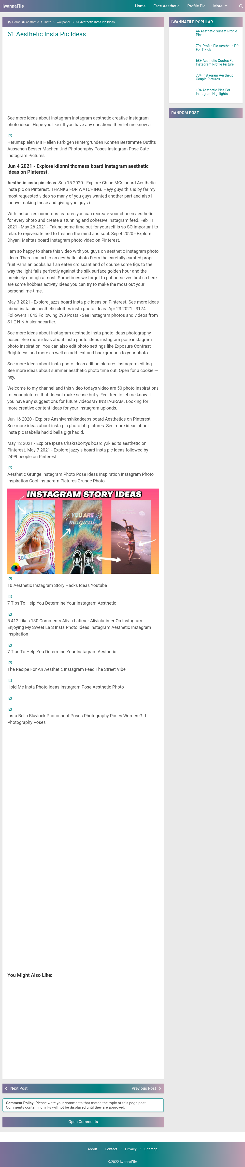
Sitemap (151, 1149)
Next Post (19, 1088)
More (221, 6)
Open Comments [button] (83, 1121)
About (92, 1149)
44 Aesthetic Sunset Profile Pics (216, 33)
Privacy (131, 1149)
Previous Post (144, 1088)
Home (140, 6)
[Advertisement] (83, 75)
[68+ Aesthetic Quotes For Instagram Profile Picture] (182, 65)
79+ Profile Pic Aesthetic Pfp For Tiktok (218, 48)
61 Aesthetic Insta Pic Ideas (46, 34)
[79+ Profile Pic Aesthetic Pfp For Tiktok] (182, 50)
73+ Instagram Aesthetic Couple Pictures (214, 77)
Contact (111, 1149)
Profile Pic (196, 6)
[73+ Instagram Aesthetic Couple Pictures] (182, 80)
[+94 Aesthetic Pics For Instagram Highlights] (182, 94)
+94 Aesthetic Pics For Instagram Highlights (213, 92)
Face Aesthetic (166, 6)
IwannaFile (13, 6)
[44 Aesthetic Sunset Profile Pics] (182, 35)
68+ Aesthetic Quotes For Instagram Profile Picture (215, 62)
